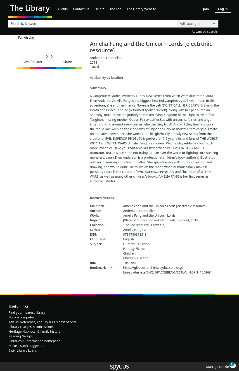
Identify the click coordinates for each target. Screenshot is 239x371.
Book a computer (21, 317)
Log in (223, 9)
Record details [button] (102, 198)
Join (206, 9)
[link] (47, 56)
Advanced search (204, 31)
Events (63, 9)
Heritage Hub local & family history (35, 331)
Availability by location (106, 77)
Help (98, 9)
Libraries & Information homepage (34, 341)
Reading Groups (21, 336)
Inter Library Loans (23, 350)
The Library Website (141, 9)
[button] (31, 61)
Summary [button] (98, 88)
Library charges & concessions (31, 327)
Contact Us (81, 9)
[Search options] (197, 24)
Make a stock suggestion (27, 345)
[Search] (226, 22)
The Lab (115, 9)
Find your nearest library (27, 312)
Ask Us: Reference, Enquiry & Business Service (43, 322)
